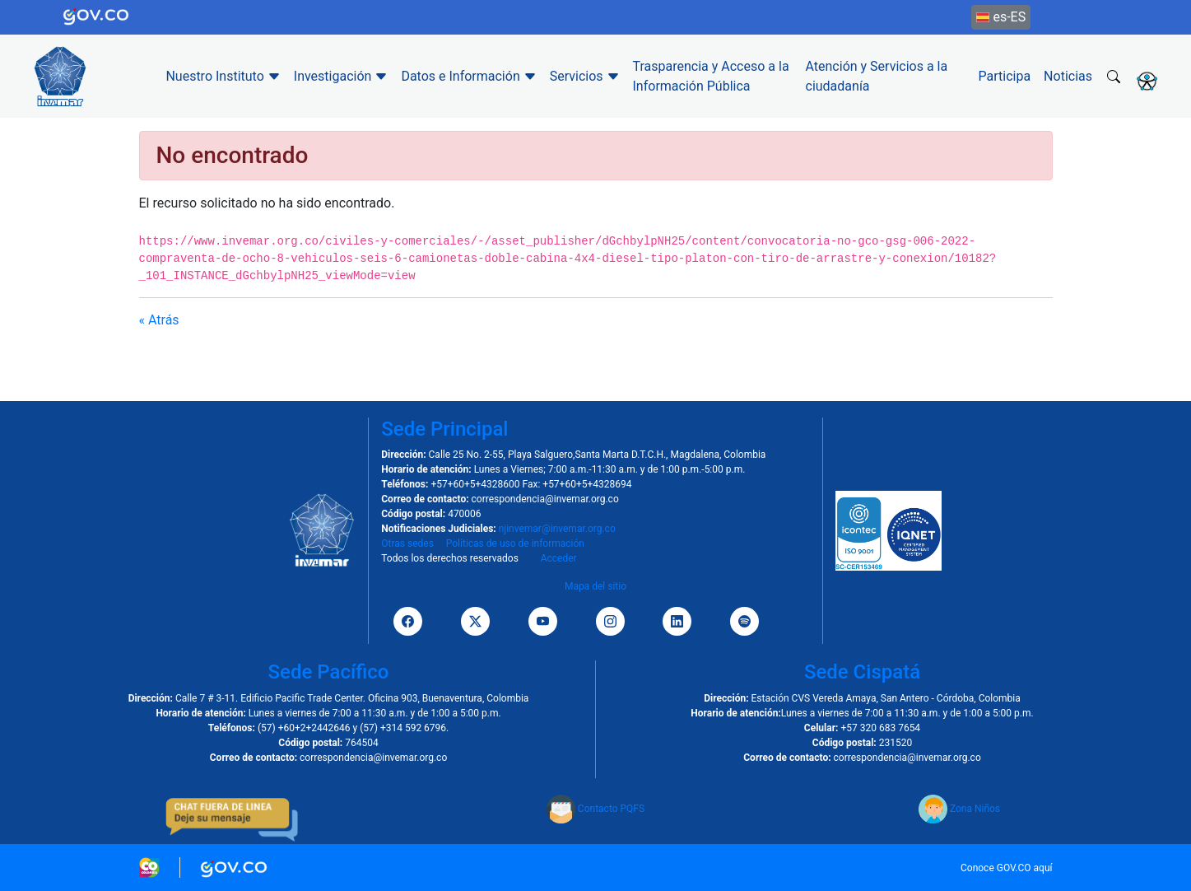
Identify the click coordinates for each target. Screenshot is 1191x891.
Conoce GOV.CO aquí (1007, 868)
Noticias (1068, 76)
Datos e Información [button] (468, 76)
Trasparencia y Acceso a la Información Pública (711, 76)
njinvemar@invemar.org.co (557, 528)
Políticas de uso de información (515, 543)
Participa (1005, 76)
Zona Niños (959, 808)
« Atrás (159, 320)
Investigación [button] (341, 76)
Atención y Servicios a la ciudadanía (877, 76)
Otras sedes (407, 543)
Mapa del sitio (595, 586)
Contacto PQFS (595, 808)
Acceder (559, 558)
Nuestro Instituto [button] (222, 76)
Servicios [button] (585, 76)
